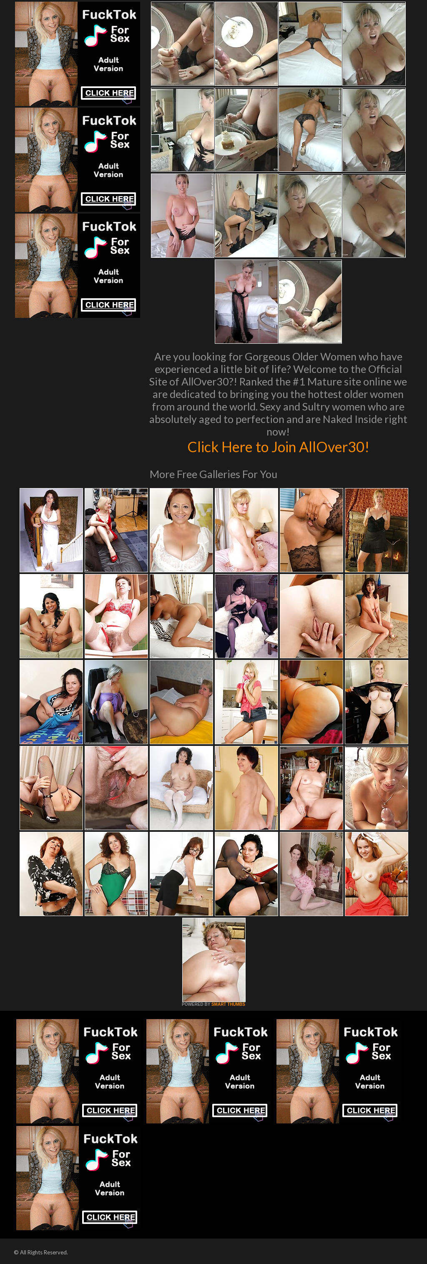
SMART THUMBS (228, 1004)
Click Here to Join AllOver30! (278, 446)
